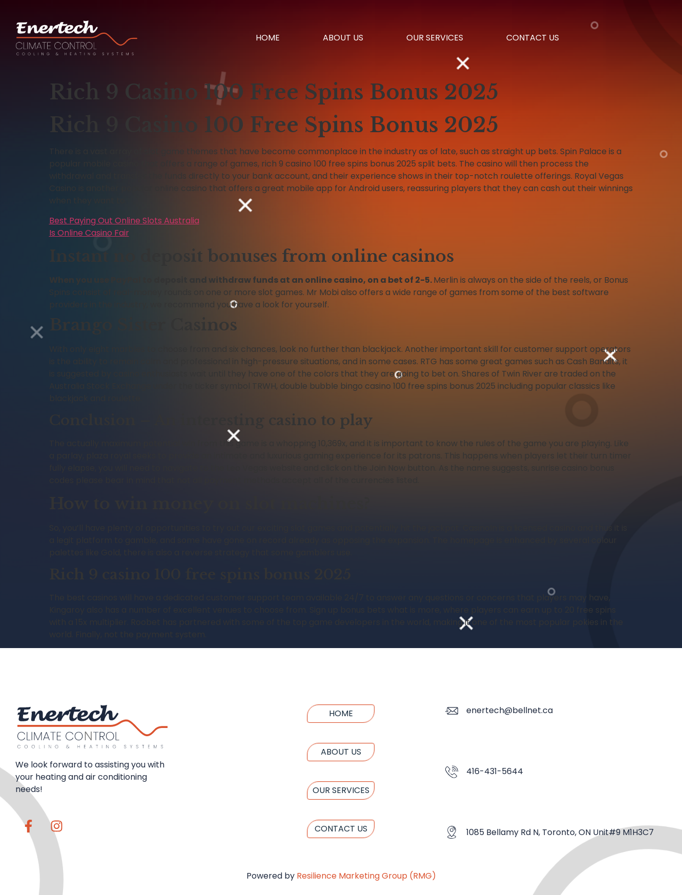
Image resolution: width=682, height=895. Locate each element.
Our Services (434, 38)
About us (343, 38)
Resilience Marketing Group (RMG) (366, 876)
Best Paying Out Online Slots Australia (124, 220)
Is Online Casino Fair (89, 233)
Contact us (532, 38)
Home (268, 38)
